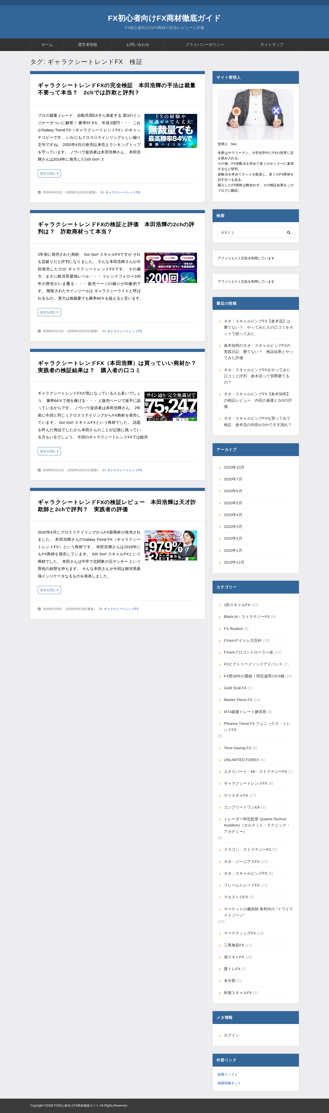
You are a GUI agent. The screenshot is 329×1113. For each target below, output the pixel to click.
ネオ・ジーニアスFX (242, 861)
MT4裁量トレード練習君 (245, 712)
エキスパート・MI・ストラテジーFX (255, 771)
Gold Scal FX (235, 688)
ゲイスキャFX (236, 795)
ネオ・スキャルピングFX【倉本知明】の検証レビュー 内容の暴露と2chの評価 (258, 400)
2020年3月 (233, 526)
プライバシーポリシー (205, 44)
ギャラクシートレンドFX (122, 192)
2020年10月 (234, 467)
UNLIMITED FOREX (241, 759)
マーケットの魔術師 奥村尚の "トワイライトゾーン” (258, 912)
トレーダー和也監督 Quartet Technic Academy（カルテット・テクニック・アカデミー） (257, 825)
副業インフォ (228, 1074)
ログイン (231, 1035)
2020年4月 (233, 515)
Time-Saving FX (237, 748)
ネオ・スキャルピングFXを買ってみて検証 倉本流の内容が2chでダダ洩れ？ (258, 421)
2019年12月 (234, 562)
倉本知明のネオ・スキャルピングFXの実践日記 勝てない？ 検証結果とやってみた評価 (258, 351)
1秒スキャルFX (237, 605)
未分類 (229, 980)
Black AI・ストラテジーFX (247, 616)
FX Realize (233, 628)
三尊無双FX (234, 945)
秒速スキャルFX (238, 992)
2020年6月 (233, 491)
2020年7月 (233, 479)
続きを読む (48, 173)
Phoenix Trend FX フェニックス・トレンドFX (257, 726)
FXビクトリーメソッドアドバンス (253, 664)
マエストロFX (236, 897)
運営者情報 (87, 44)
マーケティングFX (240, 933)
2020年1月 (233, 550)
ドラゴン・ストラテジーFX (247, 849)
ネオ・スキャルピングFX (245, 873)
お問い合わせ (137, 44)
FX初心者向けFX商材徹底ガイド (164, 18)
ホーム (47, 44)
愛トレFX (232, 969)
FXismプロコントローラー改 (248, 652)
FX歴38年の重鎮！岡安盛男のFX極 (254, 676)
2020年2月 (233, 538)
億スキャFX (234, 957)
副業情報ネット (229, 1083)
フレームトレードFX (242, 885)
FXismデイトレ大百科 (243, 640)
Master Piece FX (238, 699)
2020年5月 (233, 503)
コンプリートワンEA (242, 807)
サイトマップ (272, 44)
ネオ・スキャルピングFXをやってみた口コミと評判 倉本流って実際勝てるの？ (257, 376)
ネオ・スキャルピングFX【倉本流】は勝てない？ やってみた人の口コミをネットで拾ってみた (258, 327)
